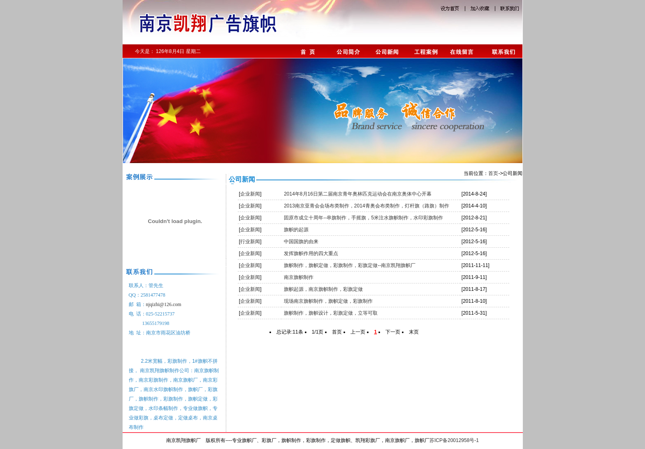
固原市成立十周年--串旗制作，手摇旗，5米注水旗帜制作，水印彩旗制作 (363, 218)
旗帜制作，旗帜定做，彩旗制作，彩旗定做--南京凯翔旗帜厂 (349, 265)
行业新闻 (250, 241)
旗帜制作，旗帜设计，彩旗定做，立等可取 (331, 313)
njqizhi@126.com (163, 304)
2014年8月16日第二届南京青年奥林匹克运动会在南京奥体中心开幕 (358, 194)
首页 (493, 173)
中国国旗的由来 (301, 241)
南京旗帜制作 (298, 277)
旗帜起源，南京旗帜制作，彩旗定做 (323, 289)
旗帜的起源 (296, 230)
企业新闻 (250, 194)
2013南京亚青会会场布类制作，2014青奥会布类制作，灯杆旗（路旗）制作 (366, 206)
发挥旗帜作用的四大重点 (311, 253)
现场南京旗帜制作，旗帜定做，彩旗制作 (328, 301)
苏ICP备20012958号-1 (454, 440)
